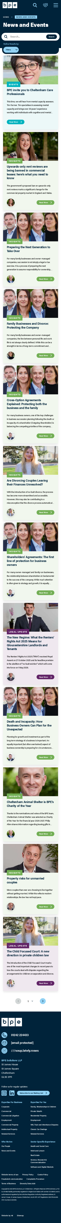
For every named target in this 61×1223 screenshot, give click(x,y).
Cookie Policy (42, 1174)
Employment (6, 1120)
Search (51, 36)
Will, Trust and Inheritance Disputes (44, 1124)
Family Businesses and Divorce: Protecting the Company (27, 325)
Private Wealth (36, 1111)
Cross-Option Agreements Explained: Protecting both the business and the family (27, 404)
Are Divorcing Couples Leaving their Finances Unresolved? (27, 482)
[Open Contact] (45, 5)
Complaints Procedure (35, 1179)
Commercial (6, 1111)
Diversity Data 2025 (27, 1183)
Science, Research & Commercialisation (39, 1161)
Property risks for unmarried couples (25, 880)
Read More (16, 121)
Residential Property (39, 1115)
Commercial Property (9, 1124)
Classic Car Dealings (39, 1129)
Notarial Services (8, 1134)
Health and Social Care (40, 1146)
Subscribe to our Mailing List (34, 1093)
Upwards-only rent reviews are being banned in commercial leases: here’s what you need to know (27, 172)
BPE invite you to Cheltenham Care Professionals (30, 92)
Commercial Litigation (10, 1115)
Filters (12, 49)
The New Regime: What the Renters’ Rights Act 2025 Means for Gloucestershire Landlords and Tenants (30, 643)
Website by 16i (7, 1215)
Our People (5, 1146)
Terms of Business (8, 1183)
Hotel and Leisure (37, 1150)
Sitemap (20, 1215)
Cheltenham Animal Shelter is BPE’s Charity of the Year (30, 804)
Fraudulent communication (12, 1179)
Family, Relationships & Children (43, 1106)
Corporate (5, 1106)
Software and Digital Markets (42, 1167)
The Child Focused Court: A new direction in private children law (28, 953)
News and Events (8, 1150)
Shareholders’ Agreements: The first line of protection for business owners (30, 561)
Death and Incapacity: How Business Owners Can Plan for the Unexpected (29, 725)
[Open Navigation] (56, 5)
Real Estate (35, 1155)
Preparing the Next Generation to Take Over (28, 249)
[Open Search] (35, 5)
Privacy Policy (28, 1174)
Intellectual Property (9, 1129)
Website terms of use (9, 1174)
